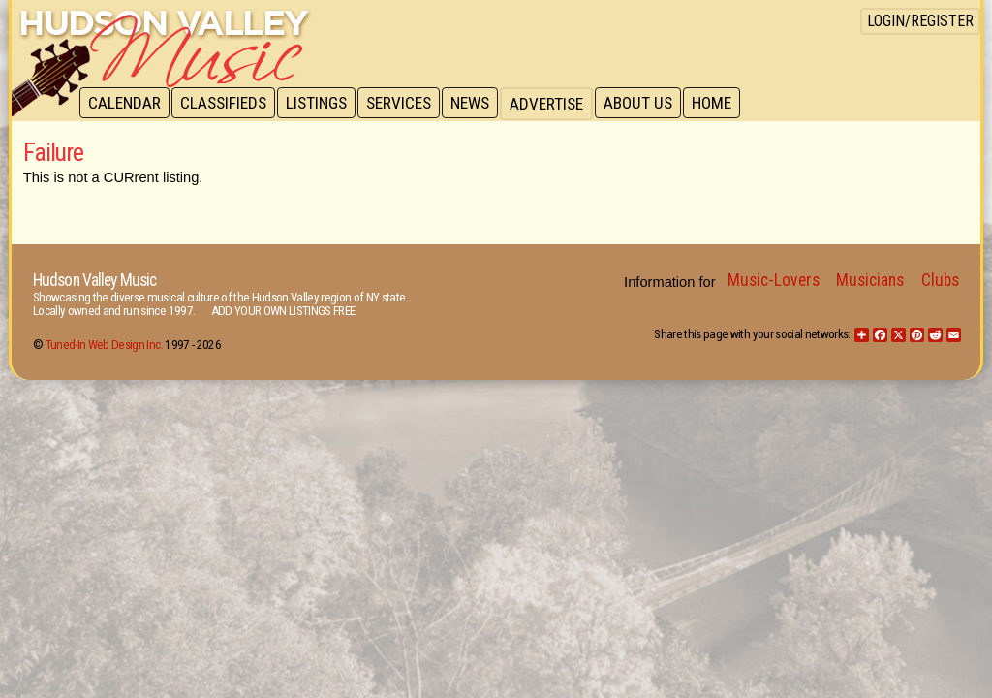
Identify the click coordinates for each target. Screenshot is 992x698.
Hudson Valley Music (94, 280)
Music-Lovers (774, 280)
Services (405, 103)
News (478, 103)
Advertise (556, 103)
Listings (321, 103)
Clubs (940, 280)
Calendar (125, 103)
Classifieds (226, 103)
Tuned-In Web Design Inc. (104, 344)
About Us (648, 103)
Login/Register (920, 21)
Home (724, 103)
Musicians (870, 280)
